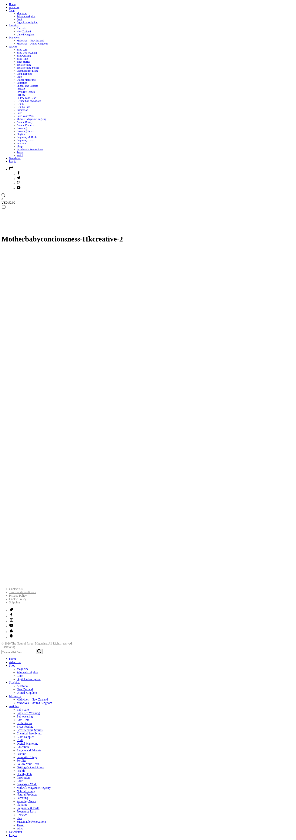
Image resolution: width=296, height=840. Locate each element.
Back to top (8, 646)
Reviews (21, 143)
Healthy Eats (23, 107)
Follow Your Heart (26, 98)
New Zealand (24, 31)
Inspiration (22, 110)
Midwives (14, 37)
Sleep (19, 146)
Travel (20, 152)
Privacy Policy (18, 595)
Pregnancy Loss (25, 140)
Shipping (14, 602)
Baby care (22, 49)
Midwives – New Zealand (30, 40)
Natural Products (25, 125)
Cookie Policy (17, 599)
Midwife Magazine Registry (31, 119)
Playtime (21, 134)
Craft (19, 76)
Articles (13, 46)
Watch (20, 155)
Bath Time (22, 58)
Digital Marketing (26, 79)
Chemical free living (27, 70)
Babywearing (24, 55)
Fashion (21, 88)
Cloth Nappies (24, 73)
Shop (12, 10)
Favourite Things (26, 91)
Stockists (14, 25)
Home (12, 4)
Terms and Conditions (22, 592)
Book (19, 19)
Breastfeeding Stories (28, 67)
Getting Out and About (29, 101)
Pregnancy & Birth (27, 137)
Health (20, 104)
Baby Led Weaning (27, 52)
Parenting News (25, 131)
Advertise (14, 7)
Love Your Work (25, 116)
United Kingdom (26, 34)
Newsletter (15, 158)
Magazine (22, 13)
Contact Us (16, 588)
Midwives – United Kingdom (32, 43)
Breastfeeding (24, 64)
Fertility (21, 95)
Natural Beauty (25, 122)
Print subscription (26, 16)
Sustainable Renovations (30, 149)
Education (22, 82)
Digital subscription (27, 22)
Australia (21, 28)
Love (19, 113)
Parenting (22, 128)
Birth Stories (23, 61)
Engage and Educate (27, 85)
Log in (12, 161)
